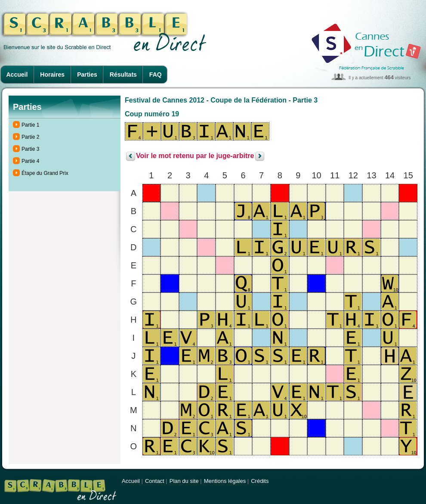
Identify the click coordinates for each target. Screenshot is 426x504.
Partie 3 (30, 149)
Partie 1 (30, 125)
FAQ (155, 74)
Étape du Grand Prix (45, 173)
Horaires (52, 74)
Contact (154, 481)
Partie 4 (30, 161)
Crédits (260, 481)
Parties (87, 74)
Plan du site (184, 481)
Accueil (17, 74)
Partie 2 (30, 137)
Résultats (123, 74)
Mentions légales (225, 481)
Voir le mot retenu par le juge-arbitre (195, 156)
